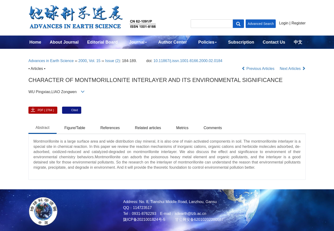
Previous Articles (258, 69)
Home (35, 42)
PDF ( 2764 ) (46, 110)
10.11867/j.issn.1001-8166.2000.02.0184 (187, 61)
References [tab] (110, 128)
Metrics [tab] (182, 128)
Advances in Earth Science (51, 61)
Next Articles (293, 69)
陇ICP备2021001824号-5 (144, 219)
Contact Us (274, 42)
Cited (74, 110)
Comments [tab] (212, 128)
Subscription (241, 42)
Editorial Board (102, 42)
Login (283, 23)
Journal (138, 42)
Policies (207, 42)
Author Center (172, 42)
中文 (298, 42)
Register (298, 23)
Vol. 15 (94, 61)
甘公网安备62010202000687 (198, 219)
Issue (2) (112, 61)
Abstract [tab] (43, 128)
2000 (82, 61)
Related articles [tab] (148, 128)
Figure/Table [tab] (74, 128)
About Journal (64, 42)
